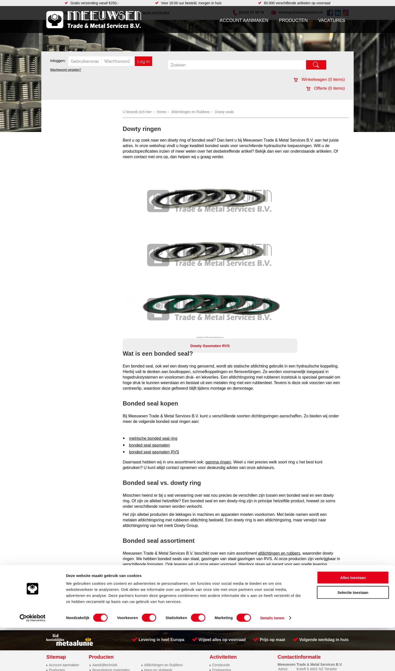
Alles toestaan (353, 621)
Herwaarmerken (224, 582)
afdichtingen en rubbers (279, 445)
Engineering (221, 562)
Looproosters (154, 572)
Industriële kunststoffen (110, 592)
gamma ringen (218, 354)
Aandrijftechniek (104, 557)
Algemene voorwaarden (251, 603)
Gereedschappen (157, 582)
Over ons (184, 603)
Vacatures (331, 20)
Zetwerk (218, 577)
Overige (150, 592)
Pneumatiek (101, 577)
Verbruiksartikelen (106, 582)
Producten (293, 20)
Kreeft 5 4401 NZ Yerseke (317, 561)
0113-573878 (141, 511)
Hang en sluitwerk (158, 562)
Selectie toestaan (353, 635)
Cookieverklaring (289, 603)
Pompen (150, 577)
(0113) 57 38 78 (309, 565)
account (184, 467)
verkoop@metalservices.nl (287, 506)
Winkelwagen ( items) (319, 79)
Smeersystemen (105, 587)
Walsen (218, 567)
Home (161, 112)
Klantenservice (60, 572)
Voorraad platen (224, 587)
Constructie (221, 557)
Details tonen (272, 661)
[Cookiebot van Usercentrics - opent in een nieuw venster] (33, 661)
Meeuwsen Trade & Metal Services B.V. (140, 603)
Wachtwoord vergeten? (65, 70)
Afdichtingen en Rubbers (190, 112)
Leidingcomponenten (108, 572)
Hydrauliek (220, 592)
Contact (55, 582)
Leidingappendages (159, 567)
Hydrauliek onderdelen (109, 567)
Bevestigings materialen (111, 562)
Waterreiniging (155, 587)
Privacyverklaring (211, 603)
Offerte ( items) (325, 88)
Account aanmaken (244, 20)
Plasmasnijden (223, 572)
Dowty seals (224, 112)
